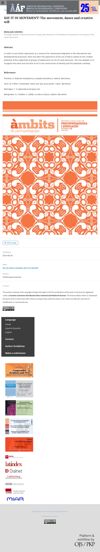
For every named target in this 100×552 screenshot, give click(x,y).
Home (6, 10)
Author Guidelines (15, 346)
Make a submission (15, 353)
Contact (9, 339)
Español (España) (12, 328)
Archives (15, 10)
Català (8, 324)
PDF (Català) (11, 243)
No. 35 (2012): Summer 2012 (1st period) (37, 10)
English (8, 332)
